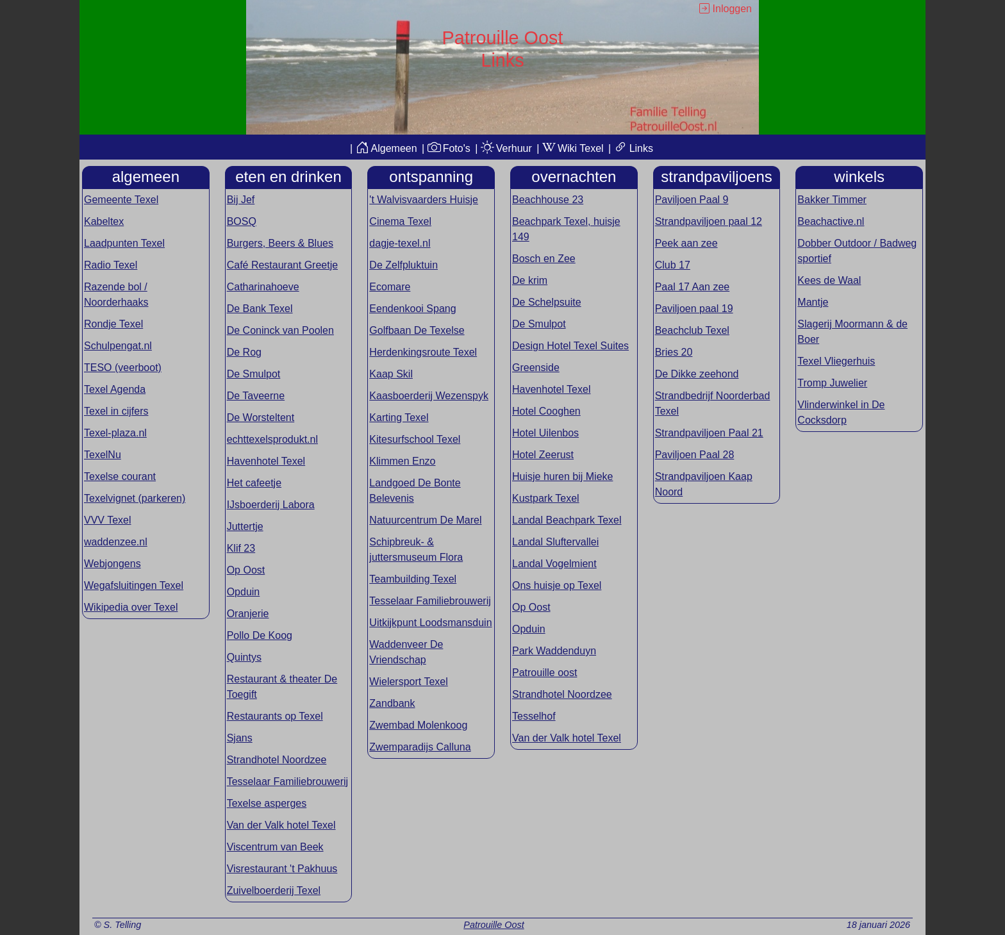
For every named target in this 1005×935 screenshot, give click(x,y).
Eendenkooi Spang (412, 308)
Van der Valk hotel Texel (281, 825)
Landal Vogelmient (554, 563)
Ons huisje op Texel (556, 585)
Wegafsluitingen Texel (133, 585)
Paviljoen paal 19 (694, 308)
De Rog (244, 352)
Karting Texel (398, 417)
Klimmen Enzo (402, 461)
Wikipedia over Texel (131, 607)
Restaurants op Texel (275, 716)
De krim (529, 280)
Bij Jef (241, 199)
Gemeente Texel (121, 199)
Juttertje (245, 526)
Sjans (240, 737)
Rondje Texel (113, 324)
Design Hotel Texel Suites (570, 345)
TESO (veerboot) (123, 367)
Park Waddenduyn (554, 650)
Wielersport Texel (408, 681)
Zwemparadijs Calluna (419, 746)
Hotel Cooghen (546, 411)
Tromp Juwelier (832, 382)
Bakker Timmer (832, 199)
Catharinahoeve (263, 286)
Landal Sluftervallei (555, 541)
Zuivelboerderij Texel (273, 890)
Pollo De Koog (259, 635)
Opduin (243, 591)
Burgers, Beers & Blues (280, 243)
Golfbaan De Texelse (416, 330)
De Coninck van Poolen (280, 330)
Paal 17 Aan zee (692, 286)
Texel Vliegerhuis (836, 361)
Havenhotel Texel (266, 461)
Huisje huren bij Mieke (562, 476)
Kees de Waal (829, 280)
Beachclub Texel (692, 330)
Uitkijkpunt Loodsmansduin (430, 622)
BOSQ (241, 221)
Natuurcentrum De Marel (425, 520)
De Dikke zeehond (697, 373)
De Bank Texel (260, 308)
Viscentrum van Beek (275, 846)
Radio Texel (110, 265)
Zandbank (392, 703)
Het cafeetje (254, 482)
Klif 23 (241, 548)
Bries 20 (674, 352)
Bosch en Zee (544, 258)
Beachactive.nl (830, 221)
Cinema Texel (400, 221)
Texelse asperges (267, 803)
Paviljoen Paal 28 (695, 454)
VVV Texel (107, 520)
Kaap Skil (391, 373)
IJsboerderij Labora (271, 504)
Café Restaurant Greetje (282, 265)
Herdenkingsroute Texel (423, 352)
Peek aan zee (686, 243)
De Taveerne (256, 395)
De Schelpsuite (546, 302)
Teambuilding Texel (412, 579)
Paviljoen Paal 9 (692, 199)
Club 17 (672, 265)
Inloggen (725, 8)
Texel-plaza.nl (115, 432)
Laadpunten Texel (124, 243)
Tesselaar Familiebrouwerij (287, 781)
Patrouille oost (544, 672)
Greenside (536, 367)
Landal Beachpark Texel (567, 520)
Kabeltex (104, 221)
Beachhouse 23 (547, 199)
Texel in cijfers (116, 411)
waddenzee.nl (115, 541)
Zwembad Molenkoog (418, 725)
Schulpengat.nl (118, 345)
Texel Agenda (114, 389)
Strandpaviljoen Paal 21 (709, 432)
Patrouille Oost (493, 925)
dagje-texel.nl (399, 243)
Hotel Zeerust (543, 454)
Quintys (244, 657)
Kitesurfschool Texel (414, 439)
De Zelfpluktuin (403, 265)
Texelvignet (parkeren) (134, 498)
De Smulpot (254, 373)
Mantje (812, 302)
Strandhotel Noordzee (277, 759)
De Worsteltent (261, 417)
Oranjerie (248, 613)
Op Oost (246, 570)
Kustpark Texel (545, 498)
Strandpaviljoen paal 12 (708, 221)
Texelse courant (120, 476)
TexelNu (102, 454)
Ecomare (389, 286)
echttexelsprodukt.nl (272, 439)
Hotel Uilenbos (545, 432)
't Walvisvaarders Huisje (423, 199)
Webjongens (112, 563)
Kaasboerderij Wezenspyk (428, 395)
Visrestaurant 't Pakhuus (282, 868)
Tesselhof (534, 716)
